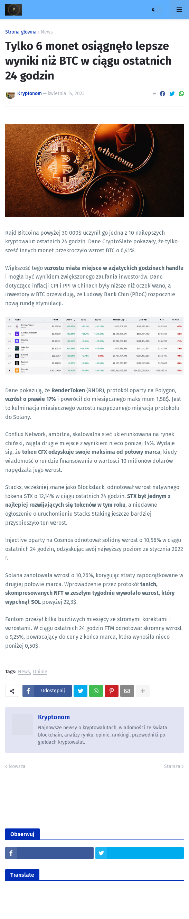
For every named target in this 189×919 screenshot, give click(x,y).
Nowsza (17, 766)
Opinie (40, 672)
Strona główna (21, 32)
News (47, 32)
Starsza (172, 766)
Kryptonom (54, 717)
